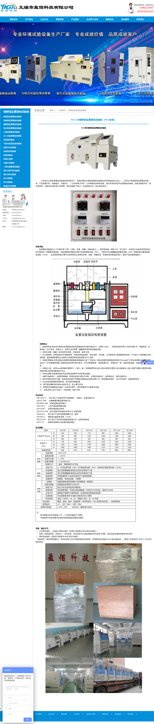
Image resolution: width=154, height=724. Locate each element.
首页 (52, 110)
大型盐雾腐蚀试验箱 (11, 132)
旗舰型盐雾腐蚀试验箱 (12, 124)
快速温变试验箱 (9, 151)
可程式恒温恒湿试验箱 (12, 144)
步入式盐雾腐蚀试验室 (12, 136)
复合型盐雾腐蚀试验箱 (12, 128)
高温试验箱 (7, 155)
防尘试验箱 (7, 178)
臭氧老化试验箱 (9, 186)
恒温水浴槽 (7, 159)
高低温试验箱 (8, 140)
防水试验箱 (7, 182)
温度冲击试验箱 (9, 147)
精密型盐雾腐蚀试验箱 (12, 117)
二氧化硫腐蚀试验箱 (11, 167)
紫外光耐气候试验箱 (11, 171)
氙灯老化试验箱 (9, 174)
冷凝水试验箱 (8, 163)
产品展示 (61, 110)
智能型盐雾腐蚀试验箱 (12, 121)
